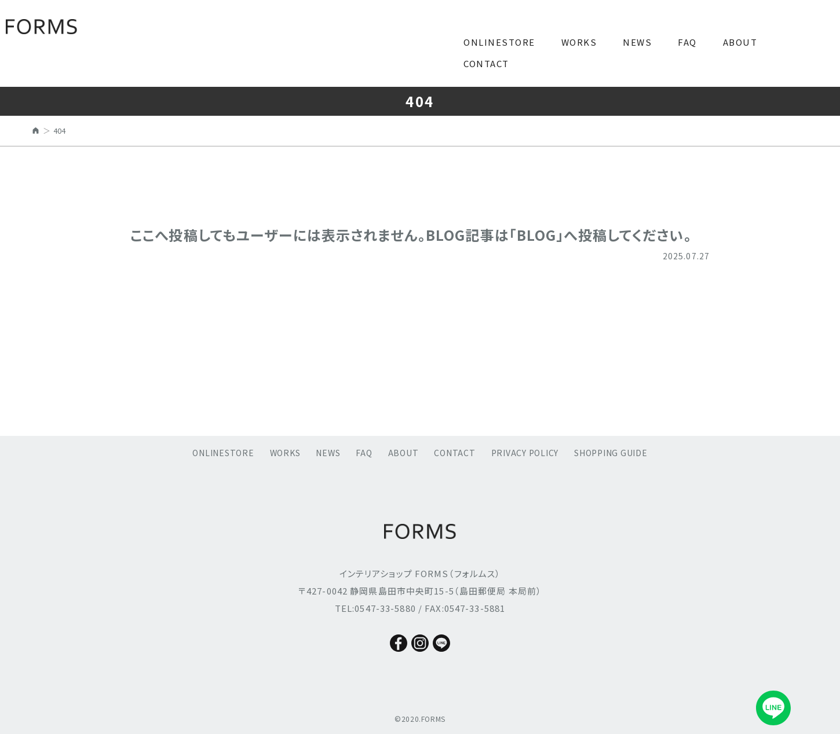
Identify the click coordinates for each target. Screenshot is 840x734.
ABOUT (740, 42)
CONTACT (486, 63)
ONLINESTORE (499, 42)
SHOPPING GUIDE (611, 452)
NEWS (637, 42)
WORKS (579, 42)
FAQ (687, 42)
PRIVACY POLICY (525, 452)
